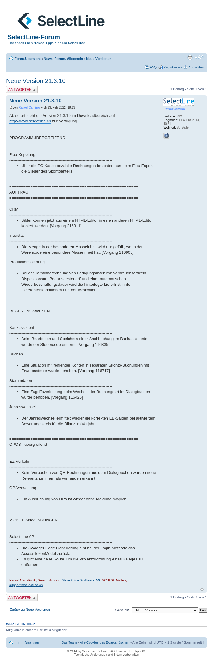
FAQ (153, 67)
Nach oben (202, 589)
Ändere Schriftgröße (199, 57)
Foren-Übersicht (28, 58)
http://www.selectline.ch (30, 121)
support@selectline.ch (26, 585)
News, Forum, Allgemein (63, 58)
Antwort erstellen (22, 89)
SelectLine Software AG (81, 580)
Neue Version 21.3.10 (35, 80)
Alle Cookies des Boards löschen (104, 642)
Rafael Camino (29, 107)
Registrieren (172, 67)
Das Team (69, 642)
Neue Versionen (99, 58)
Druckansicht (189, 57)
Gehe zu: (122, 610)
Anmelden (196, 67)
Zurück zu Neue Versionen (30, 609)
